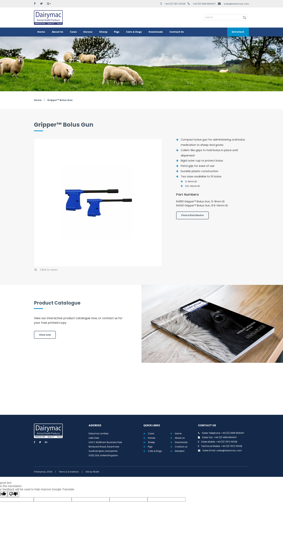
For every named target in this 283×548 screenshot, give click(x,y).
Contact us (181, 446)
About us (180, 437)
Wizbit (96, 471)
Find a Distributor (192, 215)
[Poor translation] (13, 494)
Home (41, 31)
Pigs (116, 31)
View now (45, 334)
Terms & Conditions (69, 471)
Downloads (156, 31)
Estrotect (238, 31)
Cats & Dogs (134, 31)
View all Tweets (142, 393)
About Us (57, 31)
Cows (73, 31)
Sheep (103, 31)
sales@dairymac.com (236, 3)
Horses (87, 31)
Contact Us (176, 31)
